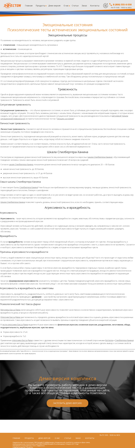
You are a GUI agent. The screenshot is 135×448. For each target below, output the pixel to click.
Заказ (84, 5)
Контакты (94, 5)
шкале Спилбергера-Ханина (21, 164)
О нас (66, 5)
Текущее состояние (65, 119)
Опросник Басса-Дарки (10, 317)
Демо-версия (54, 5)
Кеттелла (109, 340)
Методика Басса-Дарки (10, 310)
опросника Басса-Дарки (22, 340)
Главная (28, 5)
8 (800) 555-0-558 (120, 4)
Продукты (40, 5)
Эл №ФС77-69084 (43, 442)
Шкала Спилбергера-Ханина (12, 202)
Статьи (75, 5)
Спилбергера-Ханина (29, 187)
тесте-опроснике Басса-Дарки (15, 324)
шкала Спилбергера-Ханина (100, 157)
